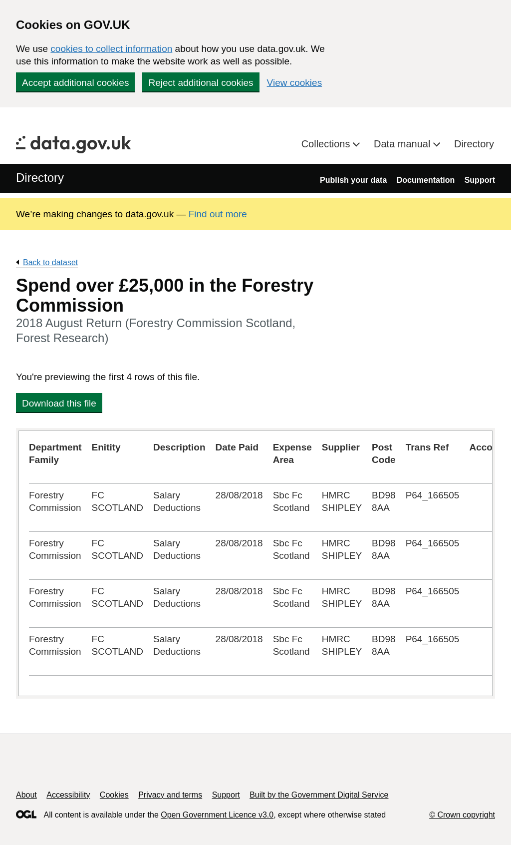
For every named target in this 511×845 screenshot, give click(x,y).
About (26, 795)
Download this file (59, 403)
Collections (327, 143)
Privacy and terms (170, 795)
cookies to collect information (111, 48)
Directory (474, 143)
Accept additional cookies (75, 82)
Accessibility (68, 795)
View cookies (294, 82)
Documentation (426, 180)
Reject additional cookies (200, 82)
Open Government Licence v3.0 (217, 815)
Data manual (403, 143)
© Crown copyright (462, 815)
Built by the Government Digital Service (319, 795)
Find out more (218, 214)
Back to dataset (50, 262)
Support (480, 180)
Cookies (114, 795)
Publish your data (353, 180)
